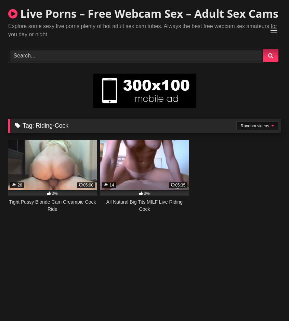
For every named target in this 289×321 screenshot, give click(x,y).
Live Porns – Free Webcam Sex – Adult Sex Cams (143, 13)
